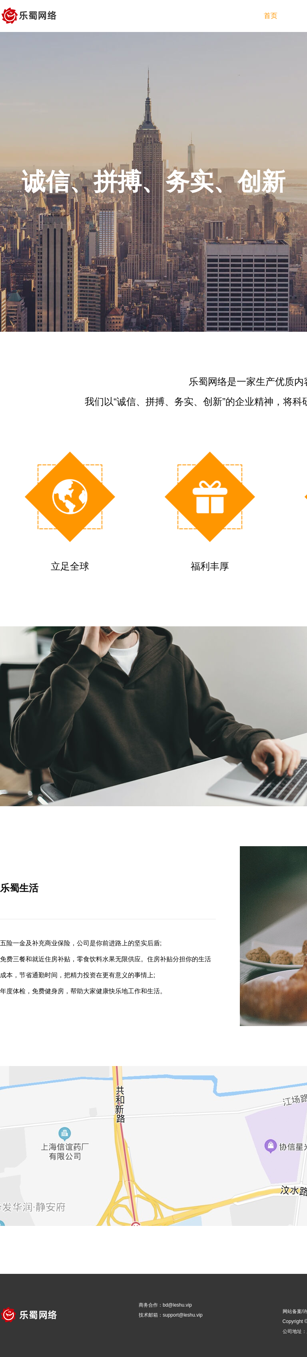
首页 (270, 16)
